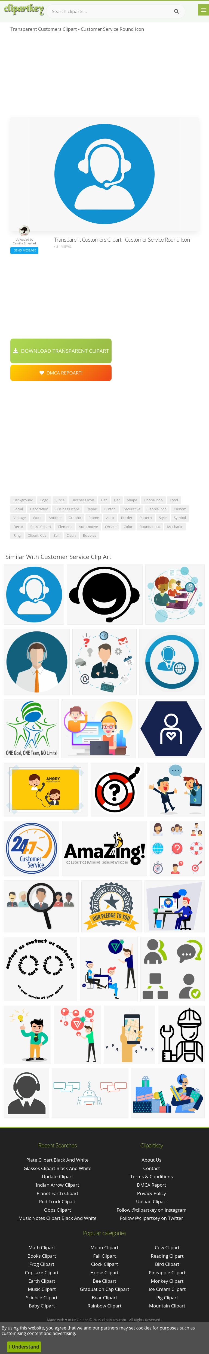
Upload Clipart (151, 1201)
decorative (131, 508)
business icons (67, 508)
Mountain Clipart (167, 1306)
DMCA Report (151, 1185)
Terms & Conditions (151, 1176)
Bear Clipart (104, 1297)
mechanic (175, 526)
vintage (19, 517)
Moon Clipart (105, 1247)
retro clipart (40, 526)
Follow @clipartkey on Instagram (151, 1210)
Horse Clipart (104, 1272)
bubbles (89, 535)
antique (55, 517)
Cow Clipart (167, 1247)
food (174, 500)
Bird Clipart (167, 1264)
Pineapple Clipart (167, 1272)
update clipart (57, 1176)
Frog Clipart (41, 1264)
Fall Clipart (104, 1256)
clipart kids (37, 535)
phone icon (153, 500)
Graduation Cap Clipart (104, 1289)
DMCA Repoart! (60, 373)
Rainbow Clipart (104, 1306)
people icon (157, 508)
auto (110, 517)
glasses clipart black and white (57, 1168)
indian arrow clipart (57, 1185)
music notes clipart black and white (58, 1218)
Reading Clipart (167, 1256)
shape (132, 500)
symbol (180, 517)
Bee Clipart (104, 1281)
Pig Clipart (167, 1297)
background (23, 500)
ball (56, 535)
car (104, 500)
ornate (111, 526)
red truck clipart (57, 1201)
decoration (39, 508)
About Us (151, 1160)
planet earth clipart (57, 1193)
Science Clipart (42, 1297)
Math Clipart (42, 1247)
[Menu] (203, 10)
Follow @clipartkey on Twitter (151, 1218)
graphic (75, 517)
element (65, 526)
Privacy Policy (151, 1193)
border (127, 517)
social (18, 508)
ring (16, 535)
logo (44, 500)
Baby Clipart (42, 1306)
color (128, 526)
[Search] (176, 11)
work (37, 517)
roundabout (150, 526)
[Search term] (116, 11)
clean (71, 535)
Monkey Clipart (167, 1281)
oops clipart (57, 1210)
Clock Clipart (104, 1264)
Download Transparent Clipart (61, 350)
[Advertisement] (104, 76)
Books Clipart (41, 1256)
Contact (151, 1168)
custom (180, 508)
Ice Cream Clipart (167, 1289)
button (109, 508)
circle (60, 500)
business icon (83, 500)
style (163, 517)
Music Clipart (42, 1289)
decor (18, 526)
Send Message (24, 250)
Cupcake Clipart (42, 1272)
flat (117, 500)
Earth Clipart (41, 1281)
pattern (146, 517)
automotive (88, 526)
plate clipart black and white (57, 1160)
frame (93, 517)
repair (92, 508)
